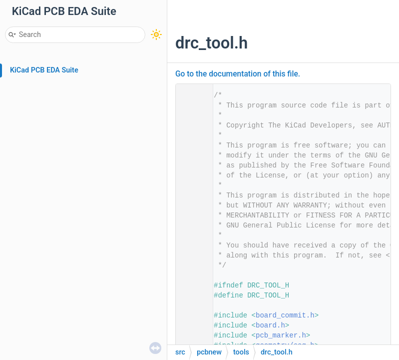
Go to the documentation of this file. (237, 74)
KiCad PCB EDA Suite (44, 70)
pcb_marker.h (281, 336)
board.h (270, 326)
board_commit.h (285, 316)
